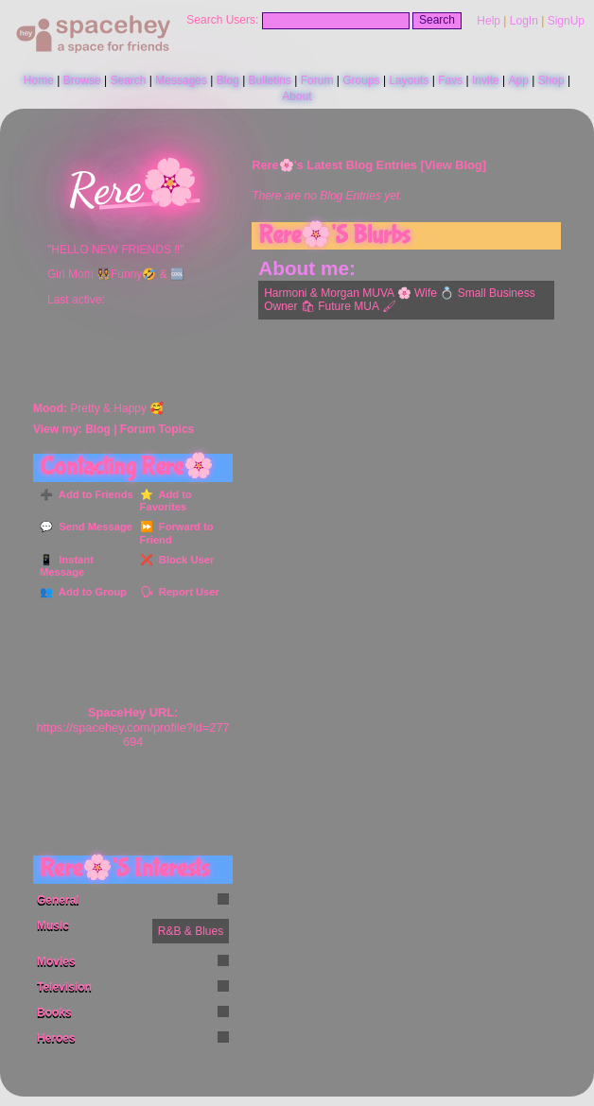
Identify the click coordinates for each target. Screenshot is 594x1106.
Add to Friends (93, 494)
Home (39, 80)
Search (437, 19)
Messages (181, 80)
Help (488, 20)
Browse (82, 80)
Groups (360, 80)
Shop (551, 80)
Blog (228, 80)
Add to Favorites (166, 501)
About (296, 96)
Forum (317, 80)
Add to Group (90, 591)
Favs (450, 80)
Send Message (92, 526)
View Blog (453, 165)
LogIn (524, 20)
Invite (485, 80)
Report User (186, 591)
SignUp (566, 20)
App (519, 80)
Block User (184, 559)
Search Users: (222, 19)
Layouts (408, 80)
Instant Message (67, 566)
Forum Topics (157, 429)
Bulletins (270, 80)
